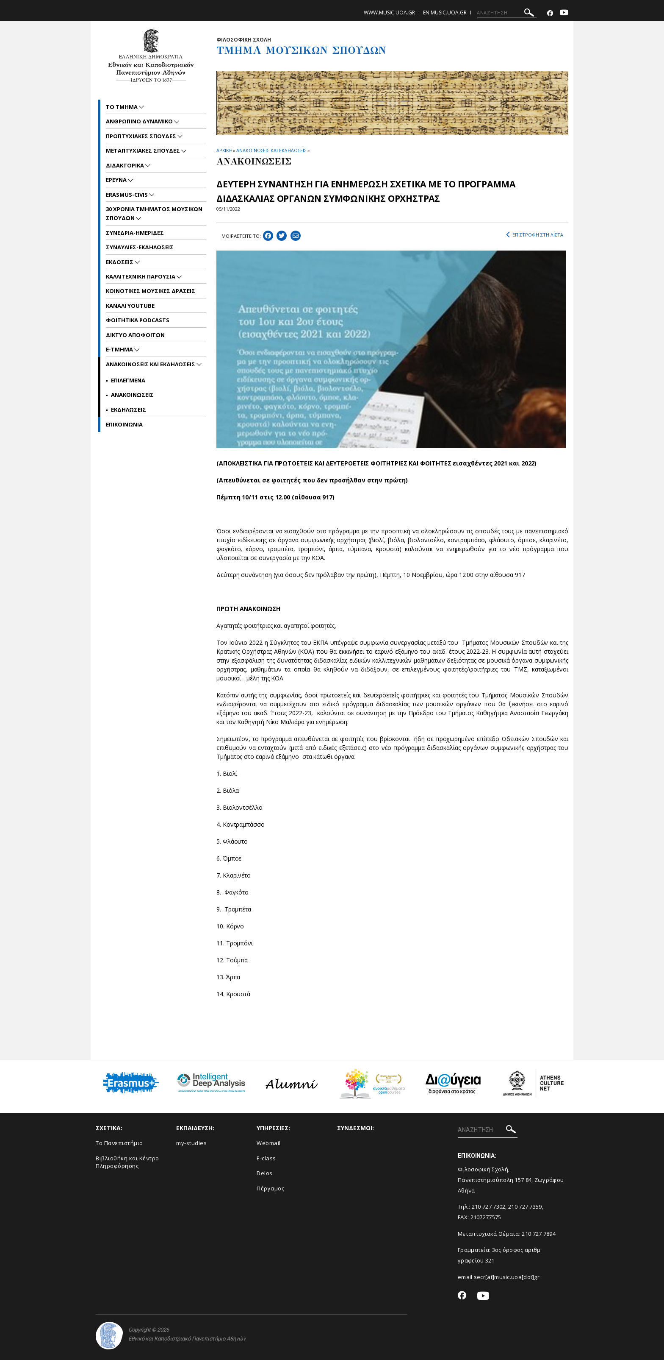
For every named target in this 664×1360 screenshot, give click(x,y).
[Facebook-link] (550, 13)
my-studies (191, 1143)
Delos (265, 1173)
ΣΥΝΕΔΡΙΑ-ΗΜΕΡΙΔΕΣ (135, 233)
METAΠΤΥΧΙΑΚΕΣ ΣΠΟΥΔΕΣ (143, 150)
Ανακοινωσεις (132, 395)
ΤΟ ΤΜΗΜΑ (122, 107)
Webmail (269, 1143)
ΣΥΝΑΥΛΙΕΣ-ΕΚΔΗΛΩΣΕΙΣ (140, 247)
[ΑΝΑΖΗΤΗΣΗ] (507, 12)
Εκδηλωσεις (128, 409)
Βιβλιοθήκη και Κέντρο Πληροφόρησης (127, 1162)
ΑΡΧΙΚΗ (224, 150)
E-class (266, 1158)
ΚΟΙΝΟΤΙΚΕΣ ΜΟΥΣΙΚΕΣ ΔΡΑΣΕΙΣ (150, 291)
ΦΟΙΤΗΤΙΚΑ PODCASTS (137, 320)
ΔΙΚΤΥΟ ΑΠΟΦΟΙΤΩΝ (135, 335)
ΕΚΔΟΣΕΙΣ (120, 262)
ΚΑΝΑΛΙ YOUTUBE (130, 305)
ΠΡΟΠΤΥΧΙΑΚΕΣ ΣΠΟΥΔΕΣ (141, 136)
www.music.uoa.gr (389, 12)
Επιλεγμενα (128, 380)
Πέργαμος (270, 1188)
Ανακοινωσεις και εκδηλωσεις (151, 364)
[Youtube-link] (564, 13)
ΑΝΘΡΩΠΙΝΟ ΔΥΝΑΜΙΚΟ (140, 121)
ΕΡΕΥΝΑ (117, 180)
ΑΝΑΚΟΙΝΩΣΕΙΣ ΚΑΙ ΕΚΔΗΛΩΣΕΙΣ (271, 150)
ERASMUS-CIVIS (127, 194)
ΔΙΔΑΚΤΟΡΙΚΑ (125, 165)
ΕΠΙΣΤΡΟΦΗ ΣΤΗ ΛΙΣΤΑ (534, 235)
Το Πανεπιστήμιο (119, 1143)
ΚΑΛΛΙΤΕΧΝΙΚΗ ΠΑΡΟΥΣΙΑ (141, 276)
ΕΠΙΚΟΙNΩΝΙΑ (124, 424)
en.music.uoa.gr (445, 12)
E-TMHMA (120, 349)
